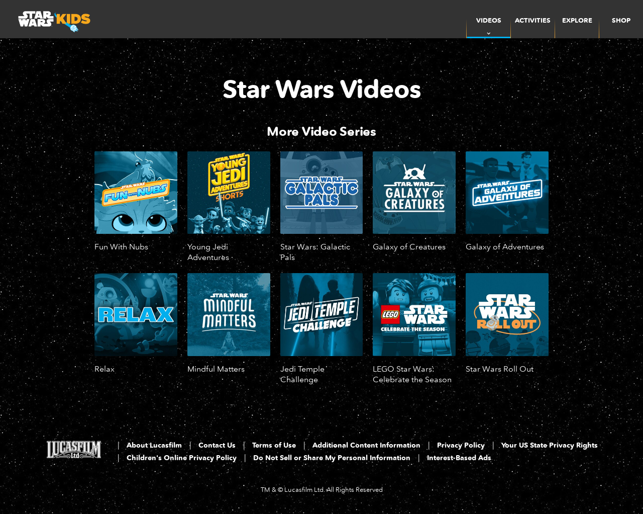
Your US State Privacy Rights (549, 445)
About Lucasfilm (154, 445)
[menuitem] (533, 19)
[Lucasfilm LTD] (73, 452)
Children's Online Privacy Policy (182, 458)
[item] (488, 19)
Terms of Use (274, 445)
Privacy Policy (461, 445)
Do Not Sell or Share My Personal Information (331, 458)
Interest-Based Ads (459, 458)
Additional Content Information (366, 445)
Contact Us (217, 445)
